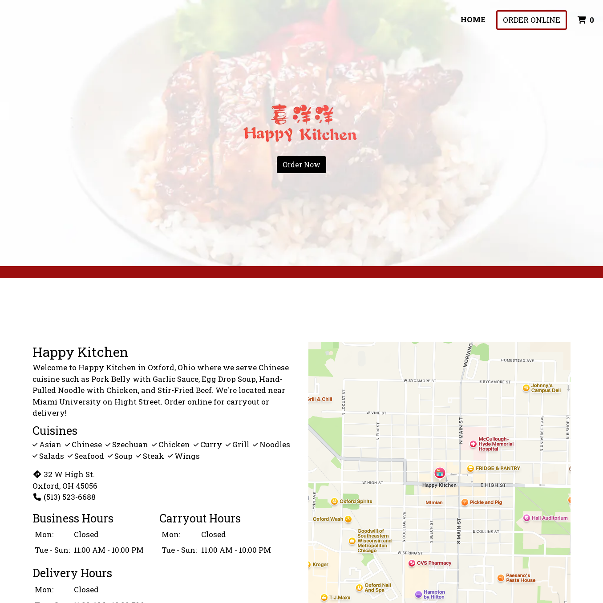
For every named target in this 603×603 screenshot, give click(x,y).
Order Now (301, 164)
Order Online (531, 20)
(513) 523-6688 (64, 497)
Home (473, 19)
